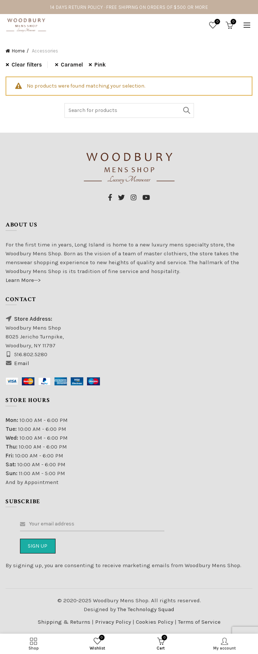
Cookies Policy (155, 622)
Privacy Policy (114, 622)
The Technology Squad (145, 609)
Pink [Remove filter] (100, 64)
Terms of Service (199, 622)
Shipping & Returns (64, 622)
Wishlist (217, 22)
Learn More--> (23, 280)
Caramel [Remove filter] (72, 64)
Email (21, 363)
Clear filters (26, 64)
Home (18, 51)
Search (186, 110)
